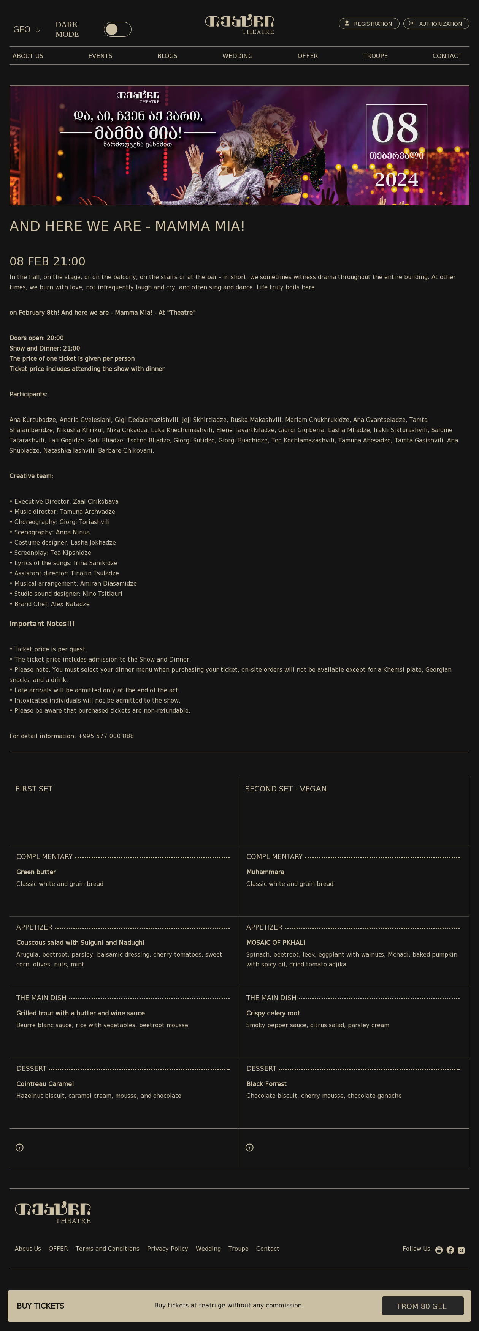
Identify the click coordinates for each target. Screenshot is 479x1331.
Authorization (434, 23)
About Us (28, 1249)
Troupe (238, 1249)
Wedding (208, 1249)
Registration (365, 23)
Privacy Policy (167, 1249)
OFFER (58, 1249)
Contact (267, 1249)
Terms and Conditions (108, 1249)
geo (26, 29)
